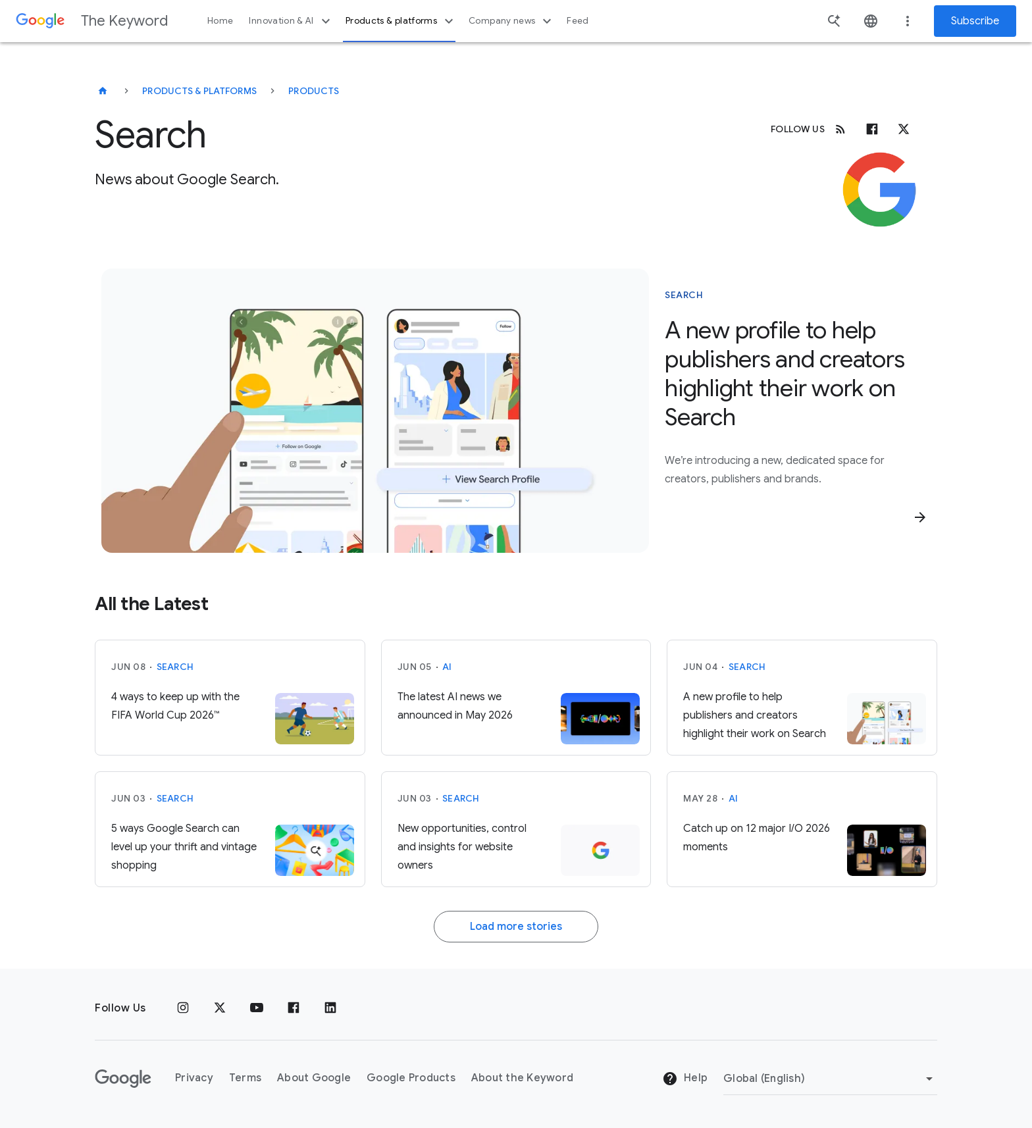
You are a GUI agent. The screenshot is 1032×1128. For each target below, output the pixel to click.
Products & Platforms (199, 91)
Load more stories (516, 926)
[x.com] (903, 129)
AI (447, 667)
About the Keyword (522, 1078)
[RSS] (840, 129)
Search (175, 667)
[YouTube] (256, 1008)
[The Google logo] (123, 1078)
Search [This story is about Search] (684, 295)
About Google (314, 1078)
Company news (512, 21)
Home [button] (220, 20)
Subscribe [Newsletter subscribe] (975, 21)
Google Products (411, 1078)
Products (313, 91)
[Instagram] (183, 1008)
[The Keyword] (102, 91)
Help (685, 1079)
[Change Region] (830, 1078)
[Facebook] (872, 129)
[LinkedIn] (330, 1008)
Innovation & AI (291, 21)
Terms (245, 1078)
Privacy (194, 1078)
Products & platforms (401, 21)
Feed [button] (577, 20)
